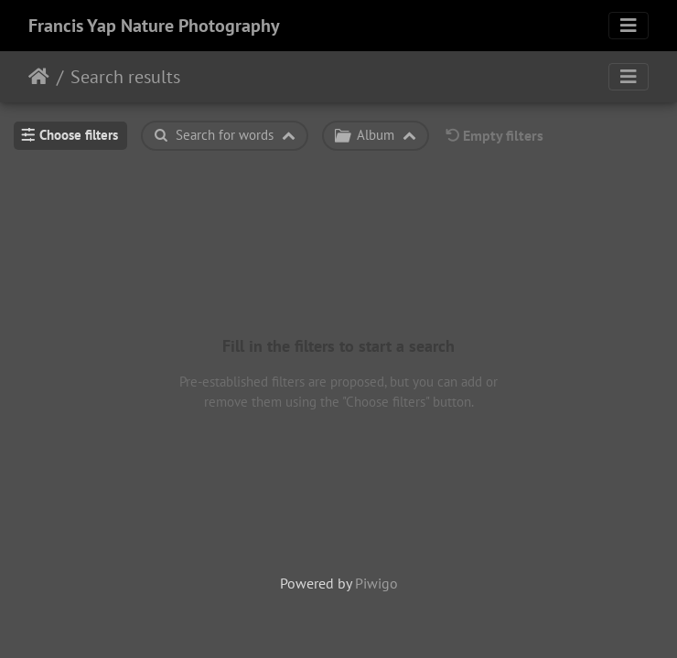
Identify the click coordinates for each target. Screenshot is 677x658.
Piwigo (376, 583)
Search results (125, 77)
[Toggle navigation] (628, 25)
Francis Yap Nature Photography (154, 25)
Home (38, 76)
